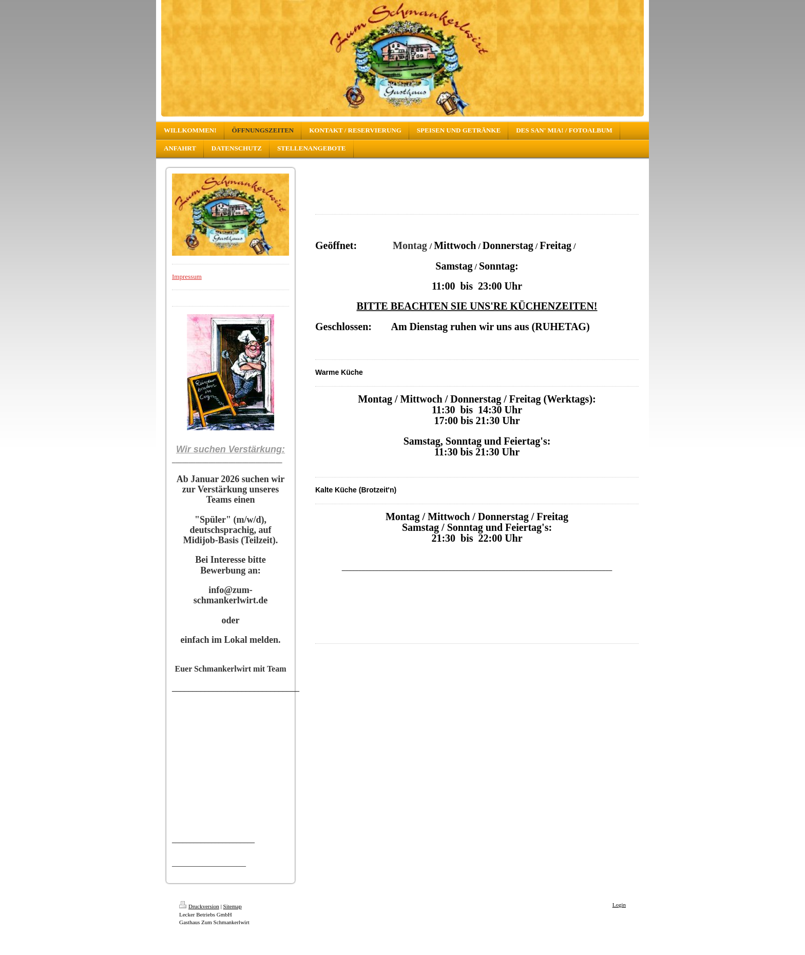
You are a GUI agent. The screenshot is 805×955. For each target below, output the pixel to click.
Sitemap (232, 906)
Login (619, 905)
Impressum (187, 276)
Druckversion (199, 906)
